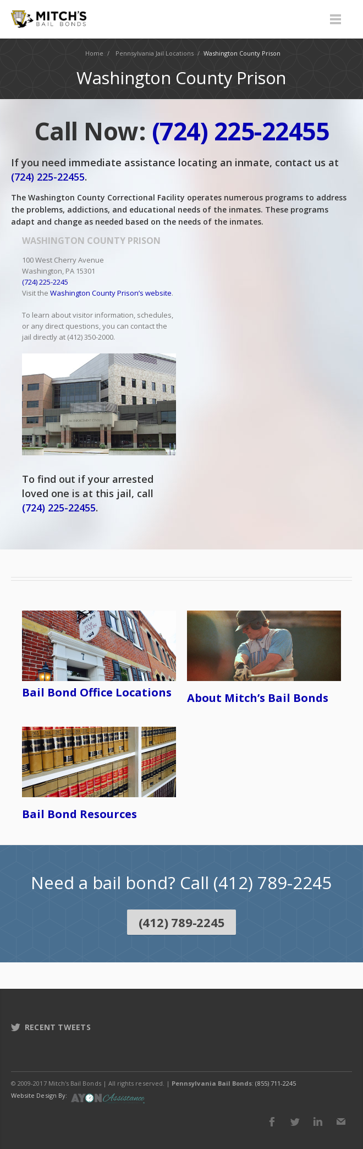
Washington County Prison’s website (111, 293)
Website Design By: (39, 1095)
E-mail (341, 1121)
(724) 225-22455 (48, 176)
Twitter (295, 1121)
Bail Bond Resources (79, 814)
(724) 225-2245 (45, 282)
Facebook (272, 1121)
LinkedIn (318, 1121)
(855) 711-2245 (275, 1083)
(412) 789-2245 (182, 922)
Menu (335, 19)
